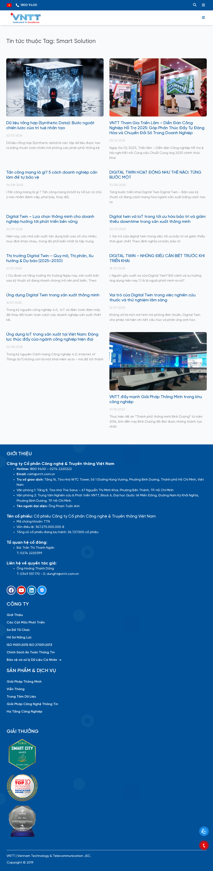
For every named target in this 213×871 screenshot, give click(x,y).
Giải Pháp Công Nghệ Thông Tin (32, 704)
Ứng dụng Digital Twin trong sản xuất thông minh (52, 295)
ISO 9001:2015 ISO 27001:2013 (29, 645)
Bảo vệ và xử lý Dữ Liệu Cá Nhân (34, 660)
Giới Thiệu (15, 615)
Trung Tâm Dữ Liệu (21, 696)
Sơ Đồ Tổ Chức (18, 630)
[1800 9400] (17, 5)
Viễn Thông (16, 689)
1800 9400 (28, 5)
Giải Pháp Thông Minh (24, 681)
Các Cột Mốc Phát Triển (26, 622)
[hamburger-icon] (203, 5)
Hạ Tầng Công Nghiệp (24, 711)
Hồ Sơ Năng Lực (19, 637)
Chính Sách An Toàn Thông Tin (31, 652)
